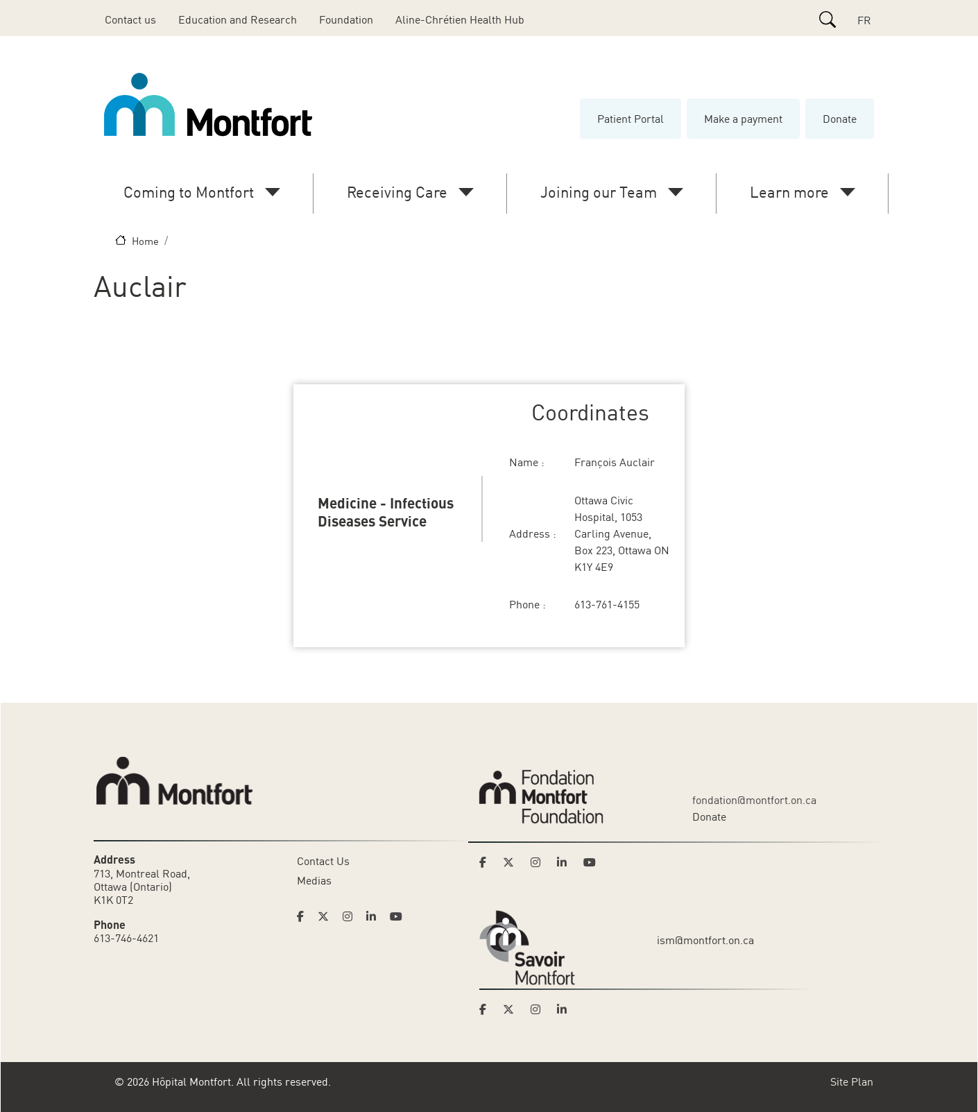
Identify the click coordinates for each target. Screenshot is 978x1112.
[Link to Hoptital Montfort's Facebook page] (304, 916)
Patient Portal (630, 119)
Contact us (130, 19)
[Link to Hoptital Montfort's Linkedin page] (375, 916)
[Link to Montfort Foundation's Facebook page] (487, 862)
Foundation (346, 19)
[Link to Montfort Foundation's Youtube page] (591, 862)
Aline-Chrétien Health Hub (459, 19)
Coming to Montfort (188, 191)
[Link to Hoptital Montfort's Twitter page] (327, 916)
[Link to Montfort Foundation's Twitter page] (512, 862)
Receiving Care (397, 191)
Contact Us (323, 861)
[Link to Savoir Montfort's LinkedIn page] (566, 1009)
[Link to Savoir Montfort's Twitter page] (512, 1009)
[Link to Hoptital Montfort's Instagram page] (352, 916)
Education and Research (237, 19)
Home (145, 240)
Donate (840, 119)
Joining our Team (598, 191)
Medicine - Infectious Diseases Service (386, 511)
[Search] (827, 19)
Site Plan (851, 1081)
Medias (314, 880)
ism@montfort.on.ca (705, 940)
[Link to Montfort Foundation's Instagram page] (540, 862)
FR (864, 20)
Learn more (789, 191)
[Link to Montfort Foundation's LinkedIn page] (566, 862)
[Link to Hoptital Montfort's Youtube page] (397, 916)
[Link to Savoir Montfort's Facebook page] (487, 1009)
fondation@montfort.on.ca (754, 800)
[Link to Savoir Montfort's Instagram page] (540, 1009)
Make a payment (743, 119)
